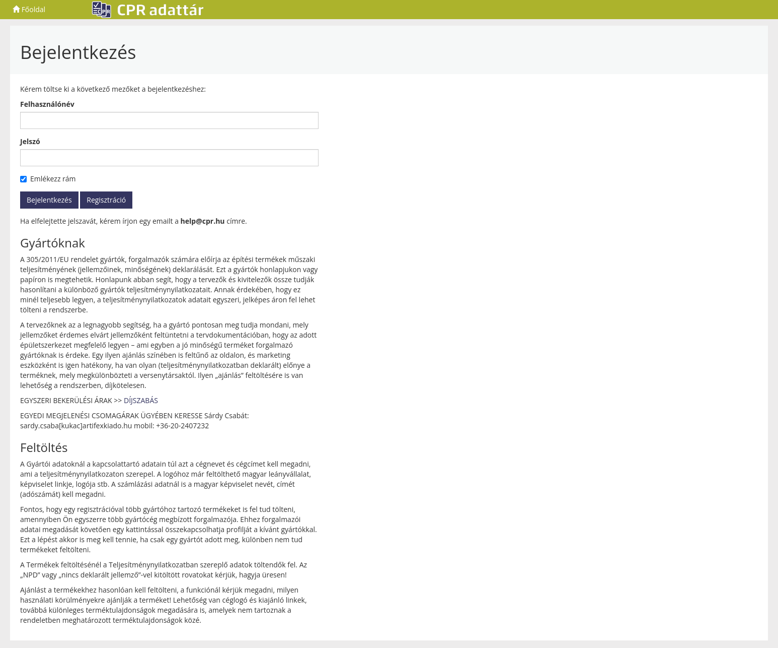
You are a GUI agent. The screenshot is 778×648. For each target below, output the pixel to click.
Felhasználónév (47, 104)
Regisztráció (106, 200)
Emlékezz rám (48, 178)
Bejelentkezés (49, 200)
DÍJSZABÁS (141, 400)
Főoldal (29, 9)
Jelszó (30, 141)
